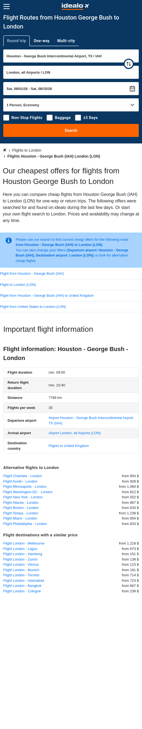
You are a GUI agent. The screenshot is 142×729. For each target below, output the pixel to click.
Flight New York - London (23, 497)
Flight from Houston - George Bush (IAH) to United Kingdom (47, 295)
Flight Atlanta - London (20, 502)
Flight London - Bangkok (22, 586)
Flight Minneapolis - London (25, 486)
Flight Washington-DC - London (28, 492)
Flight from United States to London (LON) (33, 307)
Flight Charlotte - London (22, 476)
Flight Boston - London (21, 508)
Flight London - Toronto (21, 575)
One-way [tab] (42, 41)
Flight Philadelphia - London (25, 524)
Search (71, 130)
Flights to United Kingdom (69, 446)
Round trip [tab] (16, 41)
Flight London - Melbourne (23, 543)
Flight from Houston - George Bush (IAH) (32, 273)
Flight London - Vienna (21, 564)
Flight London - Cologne (22, 591)
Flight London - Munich (21, 570)
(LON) (75, 433)
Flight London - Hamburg (22, 554)
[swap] (129, 64)
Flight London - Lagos (20, 549)
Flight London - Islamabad (23, 580)
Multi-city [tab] (66, 41)
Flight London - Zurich (20, 559)
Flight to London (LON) (18, 285)
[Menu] (6, 6)
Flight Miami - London (20, 518)
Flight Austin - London (20, 481)
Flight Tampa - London (20, 513)
